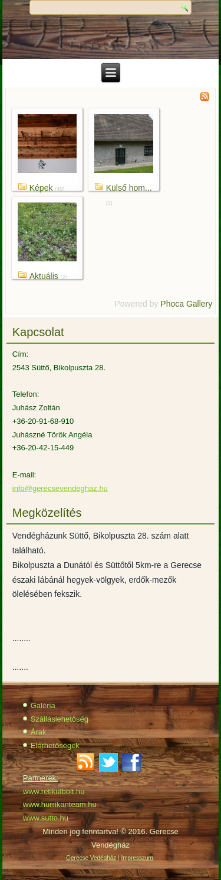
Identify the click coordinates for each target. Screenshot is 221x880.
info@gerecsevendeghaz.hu (60, 488)
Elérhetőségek (55, 745)
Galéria (43, 705)
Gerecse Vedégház (91, 858)
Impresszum (137, 858)
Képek (41, 187)
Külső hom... (129, 187)
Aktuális (43, 276)
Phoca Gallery (186, 303)
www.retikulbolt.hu (54, 791)
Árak (39, 732)
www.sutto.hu (45, 817)
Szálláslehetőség (59, 719)
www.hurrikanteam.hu (60, 804)
